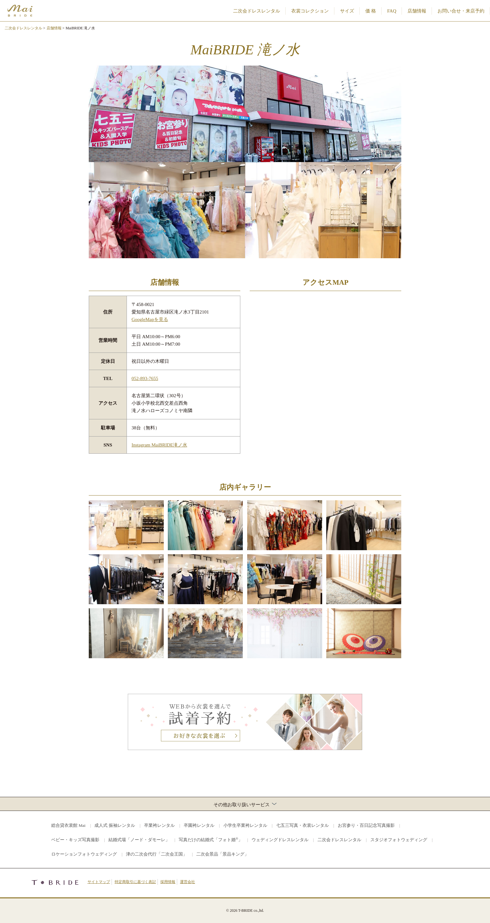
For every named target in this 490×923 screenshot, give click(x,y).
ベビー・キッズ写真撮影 (75, 839)
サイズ (347, 10)
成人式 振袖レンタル (114, 825)
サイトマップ (99, 882)
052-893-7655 (145, 378)
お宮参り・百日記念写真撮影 (366, 825)
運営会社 (187, 882)
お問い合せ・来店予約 (461, 10)
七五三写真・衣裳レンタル (302, 825)
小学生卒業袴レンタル (245, 825)
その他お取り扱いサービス (245, 804)
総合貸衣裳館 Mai (68, 825)
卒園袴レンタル (199, 825)
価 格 (370, 10)
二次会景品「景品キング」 (222, 854)
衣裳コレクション (310, 10)
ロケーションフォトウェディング (84, 854)
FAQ (391, 10)
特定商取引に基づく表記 (135, 882)
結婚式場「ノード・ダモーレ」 (139, 839)
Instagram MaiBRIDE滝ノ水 (159, 444)
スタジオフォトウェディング (398, 839)
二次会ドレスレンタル (256, 10)
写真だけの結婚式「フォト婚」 (210, 839)
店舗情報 (417, 10)
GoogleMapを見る (150, 319)
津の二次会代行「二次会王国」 (156, 854)
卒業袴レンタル (159, 825)
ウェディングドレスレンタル (280, 839)
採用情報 (167, 882)
